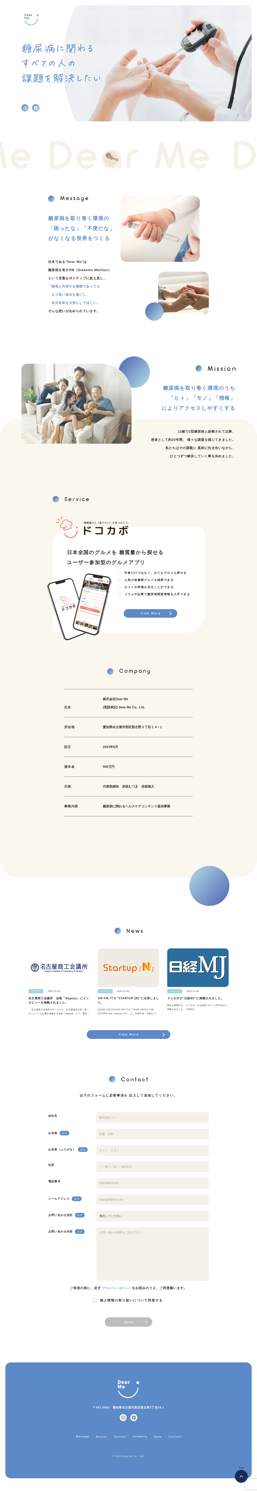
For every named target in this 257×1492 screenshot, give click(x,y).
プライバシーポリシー (116, 1291)
